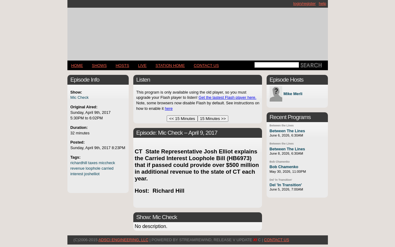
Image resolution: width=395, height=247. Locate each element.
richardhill (78, 162)
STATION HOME (170, 65)
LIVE (142, 65)
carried (107, 168)
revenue (77, 168)
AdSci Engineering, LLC (123, 239)
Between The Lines (287, 131)
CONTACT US (206, 65)
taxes (93, 162)
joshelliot (92, 174)
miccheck (107, 162)
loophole (92, 168)
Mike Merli (292, 94)
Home (77, 65)
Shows (99, 65)
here (169, 108)
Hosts (122, 65)
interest (76, 174)
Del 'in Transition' (281, 179)
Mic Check (79, 97)
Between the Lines (282, 125)
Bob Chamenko (280, 161)
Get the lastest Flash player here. (227, 97)
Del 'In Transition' (286, 185)
